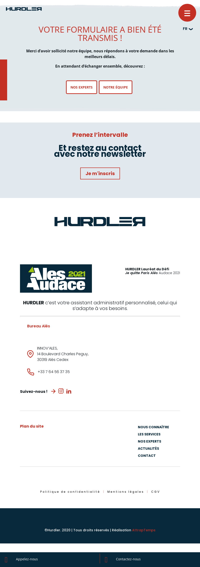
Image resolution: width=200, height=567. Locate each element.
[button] (187, 13)
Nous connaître (153, 427)
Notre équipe (115, 87)
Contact (147, 456)
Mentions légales (125, 492)
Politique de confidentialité (70, 492)
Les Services (149, 435)
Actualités (148, 449)
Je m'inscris (100, 173)
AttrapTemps (143, 530)
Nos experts (81, 87)
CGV (155, 492)
